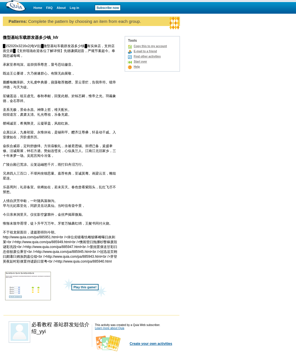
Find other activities (147, 56)
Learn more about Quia (109, 328)
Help (137, 66)
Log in (74, 7)
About (61, 7)
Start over (140, 61)
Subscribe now (108, 7)
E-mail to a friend (145, 51)
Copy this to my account (150, 46)
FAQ (49, 7)
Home (37, 7)
